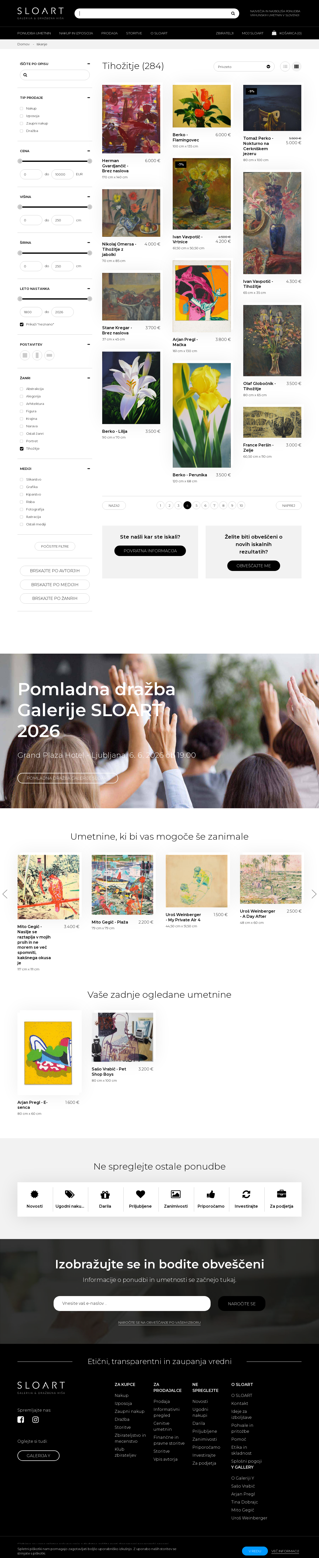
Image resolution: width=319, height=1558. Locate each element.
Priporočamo (206, 1447)
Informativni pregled (167, 1412)
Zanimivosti (204, 1439)
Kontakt (239, 1403)
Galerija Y (38, 1455)
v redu (255, 1551)
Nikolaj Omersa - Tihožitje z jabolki (119, 249)
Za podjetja (204, 1463)
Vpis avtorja (166, 1459)
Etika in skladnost (241, 1450)
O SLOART (241, 1395)
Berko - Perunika (190, 475)
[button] (244, 66)
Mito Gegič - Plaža (110, 922)
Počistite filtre (55, 546)
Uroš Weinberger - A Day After (257, 914)
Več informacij (285, 1551)
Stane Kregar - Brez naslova (117, 330)
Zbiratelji (225, 33)
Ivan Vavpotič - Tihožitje (258, 284)
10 (241, 505)
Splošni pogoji (246, 1461)
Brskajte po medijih (55, 584)
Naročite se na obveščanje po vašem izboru (159, 1322)
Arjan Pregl (243, 1494)
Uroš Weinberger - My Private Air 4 (183, 917)
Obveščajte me (254, 565)
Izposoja (123, 1403)
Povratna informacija (150, 551)
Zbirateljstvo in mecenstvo (130, 1438)
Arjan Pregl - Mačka (185, 342)
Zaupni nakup (130, 1411)
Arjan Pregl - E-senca (32, 1105)
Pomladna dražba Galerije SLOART (68, 778)
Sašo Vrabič (243, 1486)
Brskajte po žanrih (55, 598)
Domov (23, 44)
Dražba (122, 1419)
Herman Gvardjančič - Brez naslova (115, 166)
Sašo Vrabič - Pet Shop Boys (109, 1072)
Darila (198, 1423)
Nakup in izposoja (76, 33)
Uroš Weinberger (249, 1518)
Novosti (200, 1401)
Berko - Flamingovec (186, 137)
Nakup (122, 1395)
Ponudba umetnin (34, 33)
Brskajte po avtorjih (55, 570)
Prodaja (109, 33)
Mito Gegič (242, 1510)
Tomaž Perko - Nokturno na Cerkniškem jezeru (258, 146)
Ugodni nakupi (200, 1412)
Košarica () (287, 33)
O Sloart (159, 33)
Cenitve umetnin (163, 1426)
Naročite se (242, 1304)
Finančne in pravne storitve (169, 1440)
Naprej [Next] (288, 505)
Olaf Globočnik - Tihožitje (259, 386)
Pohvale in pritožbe (242, 1428)
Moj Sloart (252, 33)
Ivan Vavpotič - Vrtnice (188, 240)
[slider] (19, 161)
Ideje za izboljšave (241, 1414)
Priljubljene (204, 1431)
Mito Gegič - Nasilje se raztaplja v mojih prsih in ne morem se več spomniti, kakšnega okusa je (34, 944)
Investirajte (204, 1455)
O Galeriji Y (242, 1478)
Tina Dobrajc (244, 1502)
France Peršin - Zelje (258, 448)
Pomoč (238, 1439)
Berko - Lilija (114, 431)
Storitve (134, 33)
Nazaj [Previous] (114, 505)
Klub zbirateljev (125, 1452)
